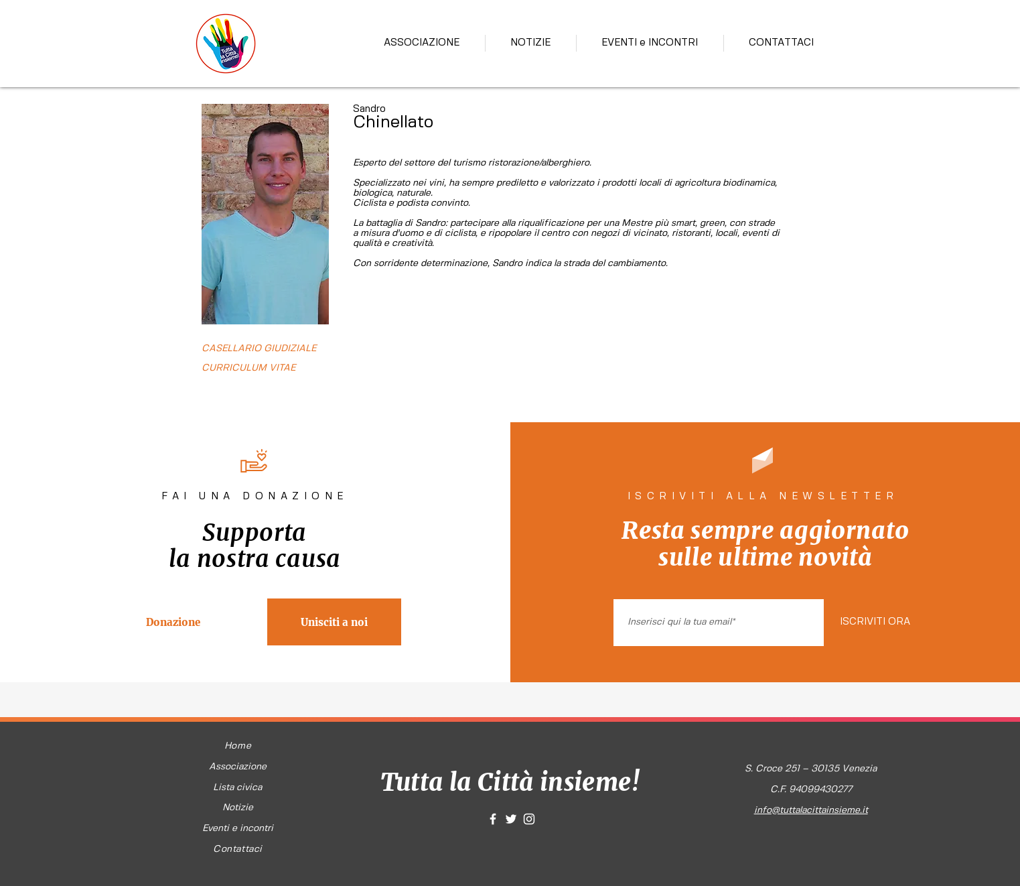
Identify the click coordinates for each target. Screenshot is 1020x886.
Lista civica (237, 787)
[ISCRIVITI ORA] (875, 622)
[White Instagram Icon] (529, 819)
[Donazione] (173, 621)
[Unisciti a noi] (334, 621)
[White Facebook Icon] (493, 819)
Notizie (237, 807)
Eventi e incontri (237, 828)
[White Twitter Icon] (511, 819)
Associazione (238, 766)
